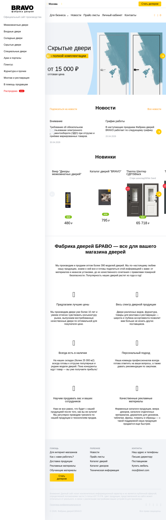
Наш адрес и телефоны (145, 452)
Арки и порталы (12, 58)
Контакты (130, 15)
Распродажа (14, 91)
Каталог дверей (98, 461)
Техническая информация (104, 470)
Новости (76, 15)
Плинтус (8, 64)
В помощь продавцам (16, 84)
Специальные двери (15, 51)
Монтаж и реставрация (16, 78)
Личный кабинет (112, 15)
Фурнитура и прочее (15, 71)
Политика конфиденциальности (65, 504)
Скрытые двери (12, 44)
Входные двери (12, 31)
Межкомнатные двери (16, 25)
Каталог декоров (99, 466)
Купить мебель (140, 466)
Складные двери (13, 38)
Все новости (154, 109)
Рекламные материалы (63, 466)
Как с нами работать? (62, 456)
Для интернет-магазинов (63, 452)
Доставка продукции (61, 461)
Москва (53, 4)
